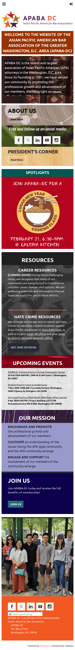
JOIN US (15, 504)
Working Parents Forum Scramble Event (27, 384)
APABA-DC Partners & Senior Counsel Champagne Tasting (36, 372)
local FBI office (36, 333)
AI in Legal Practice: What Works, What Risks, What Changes (37, 397)
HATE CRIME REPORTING (23, 347)
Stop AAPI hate (51, 329)
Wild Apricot (45, 646)
